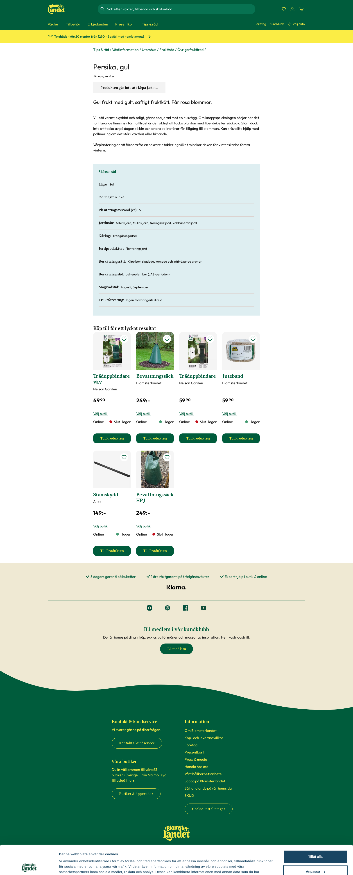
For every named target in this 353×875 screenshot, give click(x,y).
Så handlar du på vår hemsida (208, 788)
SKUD (189, 795)
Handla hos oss (196, 766)
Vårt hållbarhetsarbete (203, 774)
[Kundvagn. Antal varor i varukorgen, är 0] (301, 9)
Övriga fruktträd (190, 49)
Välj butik (296, 24)
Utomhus (149, 49)
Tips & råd (101, 49)
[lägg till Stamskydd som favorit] (124, 457)
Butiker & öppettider (136, 794)
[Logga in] (292, 9)
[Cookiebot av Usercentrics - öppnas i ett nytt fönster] (29, 866)
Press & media (196, 759)
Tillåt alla (315, 827)
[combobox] (181, 9)
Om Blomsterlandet (201, 730)
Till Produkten (115, 439)
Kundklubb (277, 24)
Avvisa (315, 857)
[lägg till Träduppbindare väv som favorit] (124, 339)
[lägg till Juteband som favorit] (253, 339)
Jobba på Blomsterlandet (205, 781)
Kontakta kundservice (137, 743)
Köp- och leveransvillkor (204, 737)
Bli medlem (176, 649)
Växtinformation (125, 49)
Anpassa (315, 842)
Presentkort (194, 752)
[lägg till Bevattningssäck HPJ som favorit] (167, 457)
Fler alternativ (70, 866)
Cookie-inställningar (208, 809)
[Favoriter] (284, 9)
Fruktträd (166, 49)
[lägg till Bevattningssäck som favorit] (167, 339)
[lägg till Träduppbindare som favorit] (210, 339)
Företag (260, 24)
